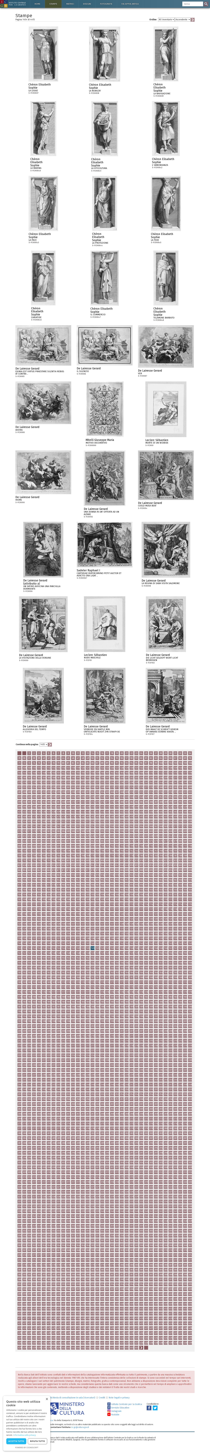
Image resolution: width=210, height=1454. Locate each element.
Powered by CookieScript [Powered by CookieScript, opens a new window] (26, 1447)
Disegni (87, 4)
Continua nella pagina (27, 744)
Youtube (113, 1414)
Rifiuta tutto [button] (37, 1441)
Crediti (102, 1397)
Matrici (70, 4)
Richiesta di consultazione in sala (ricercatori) (72, 1397)
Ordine (153, 19)
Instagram (114, 1411)
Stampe (53, 4)
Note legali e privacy (119, 1397)
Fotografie (106, 4)
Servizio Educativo (118, 1407)
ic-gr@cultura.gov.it (80, 1427)
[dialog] (26, 1423)
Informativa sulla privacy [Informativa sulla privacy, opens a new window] (24, 1435)
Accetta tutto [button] (16, 1441)
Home (37, 4)
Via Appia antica (130, 4)
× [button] (47, 1399)
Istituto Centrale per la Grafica (124, 1404)
